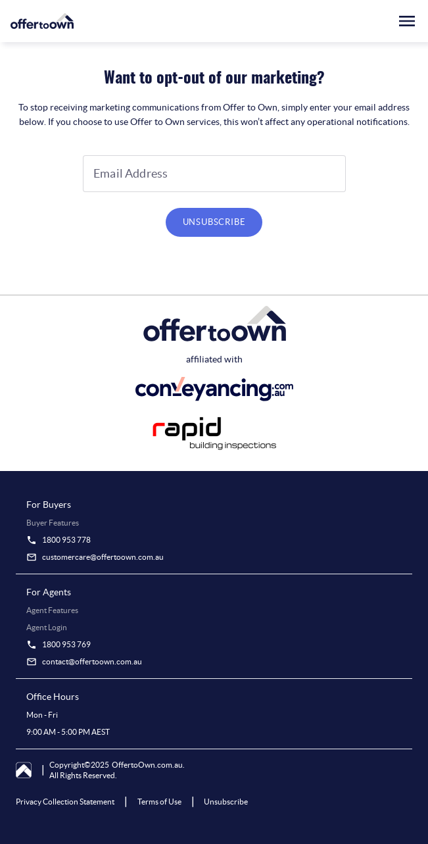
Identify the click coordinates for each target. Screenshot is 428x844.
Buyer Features (52, 522)
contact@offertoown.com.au (92, 661)
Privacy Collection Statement (65, 801)
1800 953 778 (66, 539)
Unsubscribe (226, 801)
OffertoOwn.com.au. (148, 764)
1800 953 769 (66, 644)
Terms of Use (159, 801)
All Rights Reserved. (83, 775)
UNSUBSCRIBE (214, 222)
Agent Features (52, 610)
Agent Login (46, 627)
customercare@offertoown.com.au (103, 557)
